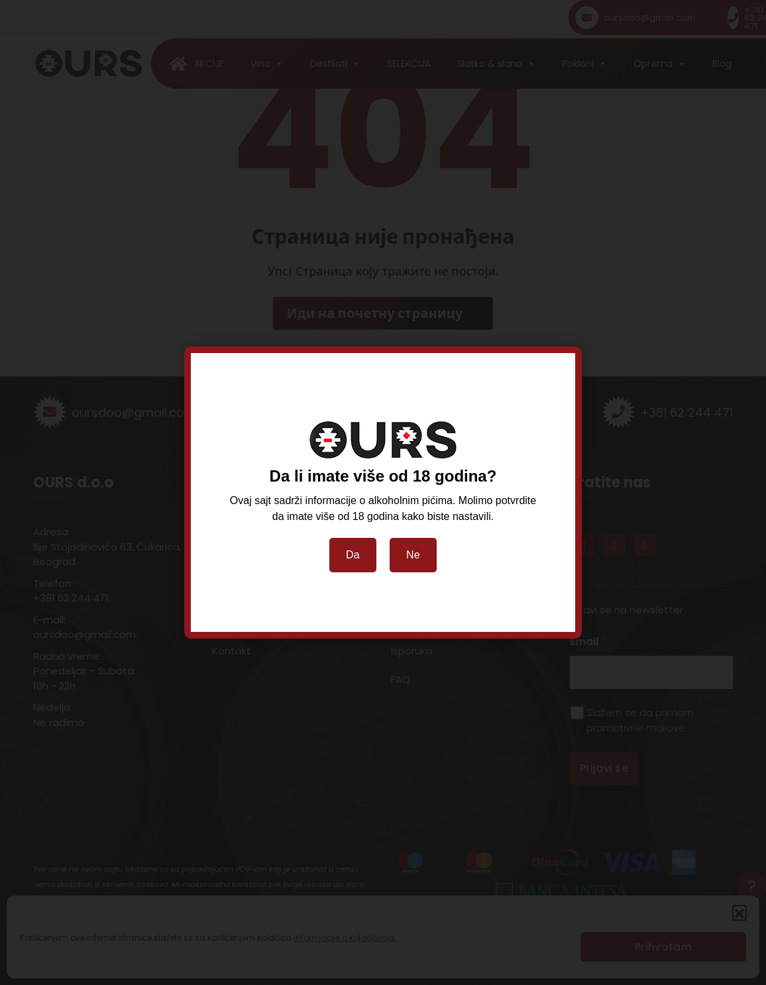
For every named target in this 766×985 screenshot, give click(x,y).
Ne (413, 554)
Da (353, 554)
